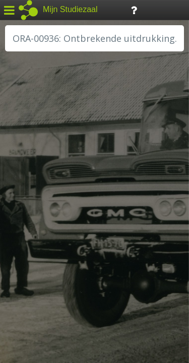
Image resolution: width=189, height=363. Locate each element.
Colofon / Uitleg (118, 288)
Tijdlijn (171, 9)
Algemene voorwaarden (50, 300)
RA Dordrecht (36, 218)
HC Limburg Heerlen (48, 172)
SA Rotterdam (37, 252)
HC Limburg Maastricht (52, 184)
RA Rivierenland (40, 240)
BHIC (22, 150)
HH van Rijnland (40, 195)
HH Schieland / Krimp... (52, 207)
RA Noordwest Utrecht (53, 229)
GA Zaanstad (35, 161)
